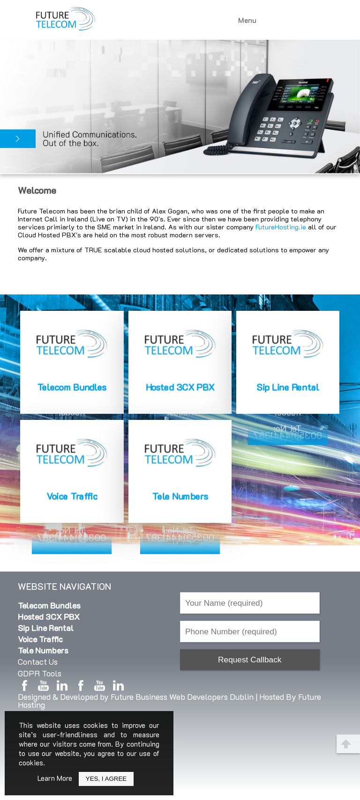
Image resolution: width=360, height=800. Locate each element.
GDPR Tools (39, 673)
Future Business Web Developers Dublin (182, 696)
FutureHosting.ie (280, 226)
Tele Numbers (43, 650)
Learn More (55, 778)
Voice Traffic (40, 639)
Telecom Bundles (49, 605)
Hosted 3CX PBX (49, 616)
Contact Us (38, 661)
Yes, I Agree (106, 778)
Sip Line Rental (46, 628)
